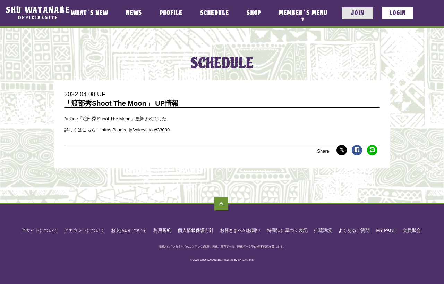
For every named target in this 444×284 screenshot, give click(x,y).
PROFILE (171, 13)
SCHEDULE (214, 13)
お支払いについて (129, 230)
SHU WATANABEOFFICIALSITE (38, 13)
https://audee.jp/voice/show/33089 (135, 129)
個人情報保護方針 (196, 230)
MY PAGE (386, 230)
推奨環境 (323, 230)
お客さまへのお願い (240, 230)
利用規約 (162, 230)
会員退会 (412, 230)
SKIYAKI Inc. (246, 259)
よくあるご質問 (354, 230)
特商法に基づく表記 (287, 230)
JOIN (357, 13)
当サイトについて (40, 230)
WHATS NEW (89, 13)
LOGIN (397, 13)
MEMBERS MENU (303, 13)
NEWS (134, 13)
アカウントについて (84, 230)
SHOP (254, 13)
